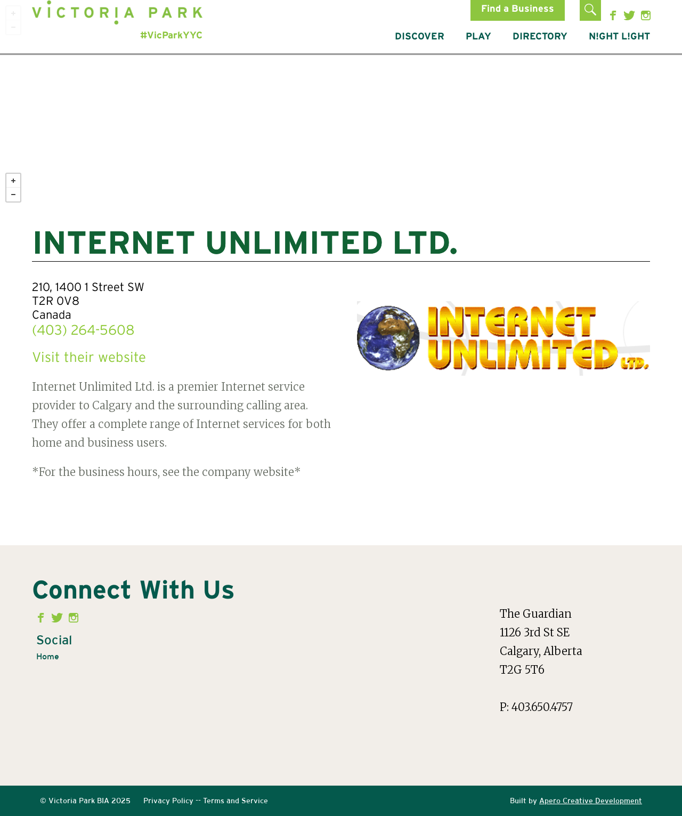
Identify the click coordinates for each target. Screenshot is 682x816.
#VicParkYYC (171, 35)
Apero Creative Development (590, 800)
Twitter (630, 15)
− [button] (13, 194)
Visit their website (89, 358)
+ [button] (13, 181)
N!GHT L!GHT (619, 37)
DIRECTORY (540, 37)
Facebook (615, 15)
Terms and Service (235, 800)
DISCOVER (419, 37)
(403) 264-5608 (83, 331)
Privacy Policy (168, 800)
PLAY (478, 37)
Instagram (646, 15)
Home (47, 656)
